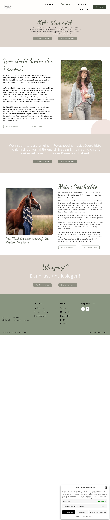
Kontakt (63, 323)
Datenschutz (78, 516)
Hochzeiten (82, 4)
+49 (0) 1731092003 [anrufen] (10, 317)
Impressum (92, 516)
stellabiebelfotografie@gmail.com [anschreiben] (16, 320)
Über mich (65, 4)
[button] (106, 487)
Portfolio (83, 9)
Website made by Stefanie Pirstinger (15, 332)
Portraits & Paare (41, 312)
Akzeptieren (69, 512)
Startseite (49, 4)
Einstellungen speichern (98, 512)
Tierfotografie (40, 315)
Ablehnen (82, 512)
